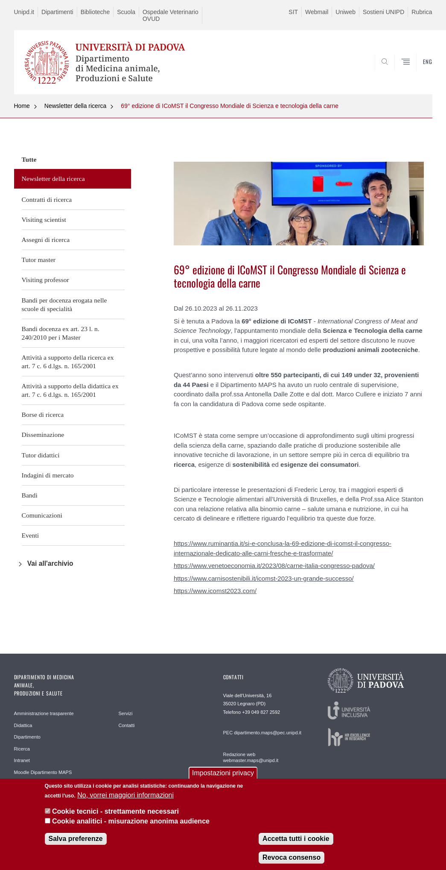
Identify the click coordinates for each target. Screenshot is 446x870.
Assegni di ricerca (46, 239)
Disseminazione (43, 434)
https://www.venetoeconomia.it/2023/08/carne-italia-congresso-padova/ (274, 565)
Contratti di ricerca (47, 199)
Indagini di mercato (48, 475)
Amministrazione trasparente (44, 713)
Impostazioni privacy (223, 779)
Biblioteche (95, 12)
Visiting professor (45, 279)
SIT (293, 12)
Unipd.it (24, 12)
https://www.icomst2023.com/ (215, 590)
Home (22, 105)
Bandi (30, 495)
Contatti (127, 725)
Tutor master (39, 259)
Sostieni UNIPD (383, 12)
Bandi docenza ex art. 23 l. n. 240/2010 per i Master (60, 333)
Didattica (23, 725)
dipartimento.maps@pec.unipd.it (267, 732)
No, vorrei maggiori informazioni (125, 801)
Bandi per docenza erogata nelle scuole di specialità (64, 304)
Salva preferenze (76, 844)
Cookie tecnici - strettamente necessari (115, 817)
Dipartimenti (57, 12)
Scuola (126, 12)
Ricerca (22, 748)
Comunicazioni (42, 515)
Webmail (316, 12)
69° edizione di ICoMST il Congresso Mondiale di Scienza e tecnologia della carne (229, 105)
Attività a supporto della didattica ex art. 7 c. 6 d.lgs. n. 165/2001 (70, 390)
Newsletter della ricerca (75, 105)
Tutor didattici (41, 455)
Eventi (30, 535)
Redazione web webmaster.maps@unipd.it (251, 757)
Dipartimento (27, 736)
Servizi (126, 713)
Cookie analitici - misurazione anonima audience (131, 827)
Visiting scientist (44, 219)
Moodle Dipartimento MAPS (43, 772)
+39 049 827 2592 (261, 712)
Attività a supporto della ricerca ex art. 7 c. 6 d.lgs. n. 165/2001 (68, 362)
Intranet (22, 760)
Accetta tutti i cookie (295, 844)
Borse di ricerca (43, 414)
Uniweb (345, 12)
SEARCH (396, 74)
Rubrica (421, 12)
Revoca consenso (291, 863)
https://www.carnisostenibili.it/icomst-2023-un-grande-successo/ (264, 578)
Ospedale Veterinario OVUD (170, 15)
